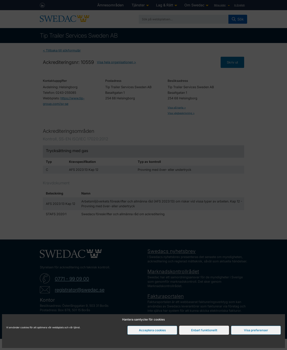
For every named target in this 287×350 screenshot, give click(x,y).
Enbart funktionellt (204, 330)
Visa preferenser (256, 330)
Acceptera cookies (152, 330)
